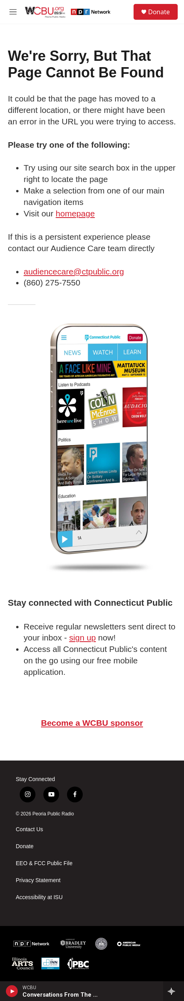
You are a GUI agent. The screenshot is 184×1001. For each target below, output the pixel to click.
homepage (75, 213)
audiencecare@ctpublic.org (74, 271)
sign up (82, 637)
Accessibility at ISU (39, 897)
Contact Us (29, 829)
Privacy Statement (38, 880)
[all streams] (173, 991)
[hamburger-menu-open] (13, 12)
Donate (159, 11)
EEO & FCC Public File (44, 863)
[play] (12, 991)
